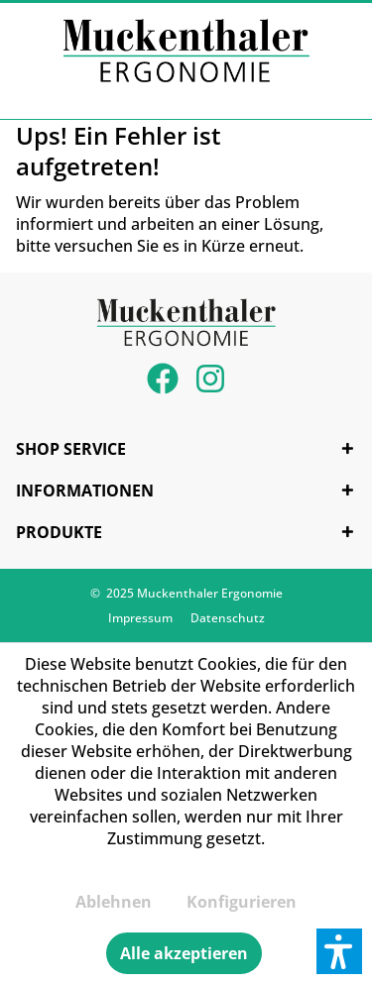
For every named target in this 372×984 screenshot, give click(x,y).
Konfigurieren (241, 902)
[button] (339, 951)
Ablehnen (113, 902)
